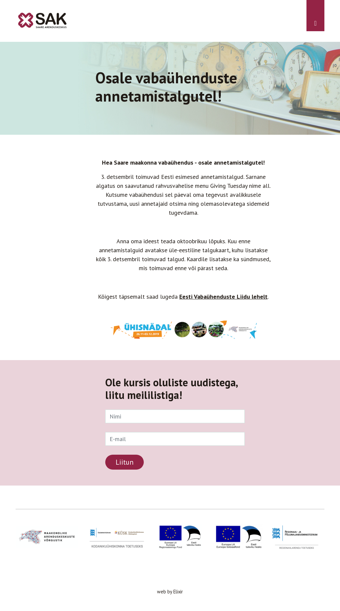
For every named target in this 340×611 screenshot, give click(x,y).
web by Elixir (170, 591)
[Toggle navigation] (315, 15)
